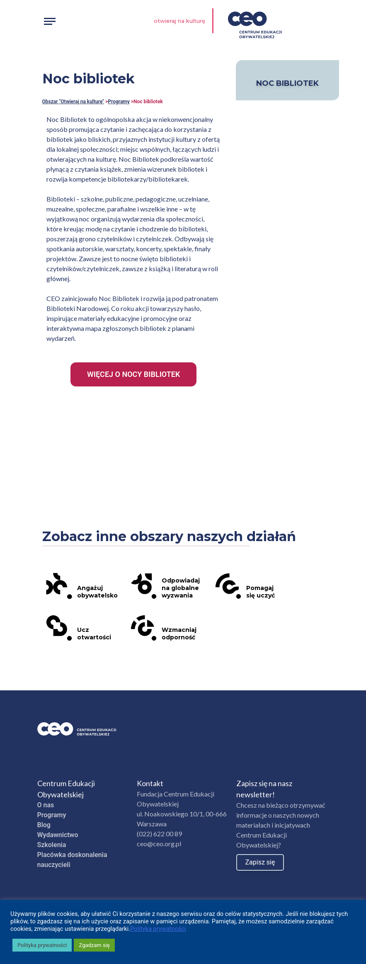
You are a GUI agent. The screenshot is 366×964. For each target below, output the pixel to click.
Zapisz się (260, 862)
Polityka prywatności (158, 928)
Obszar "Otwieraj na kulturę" (73, 101)
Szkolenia (51, 845)
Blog (44, 825)
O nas (45, 805)
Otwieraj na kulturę (179, 20)
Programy (118, 101)
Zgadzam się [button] (94, 945)
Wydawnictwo (57, 835)
